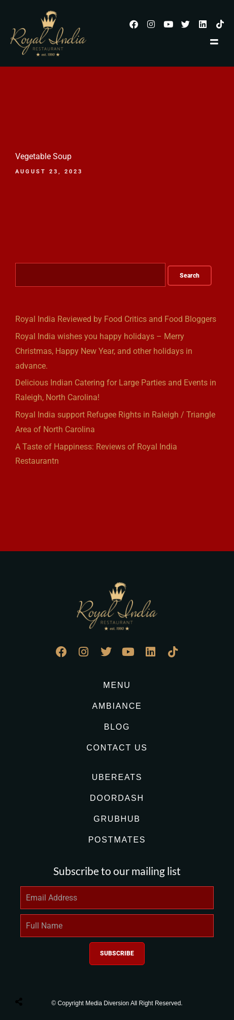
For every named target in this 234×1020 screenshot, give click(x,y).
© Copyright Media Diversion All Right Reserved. (116, 1003)
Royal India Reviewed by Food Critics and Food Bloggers (115, 319)
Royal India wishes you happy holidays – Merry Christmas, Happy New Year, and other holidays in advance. (103, 351)
